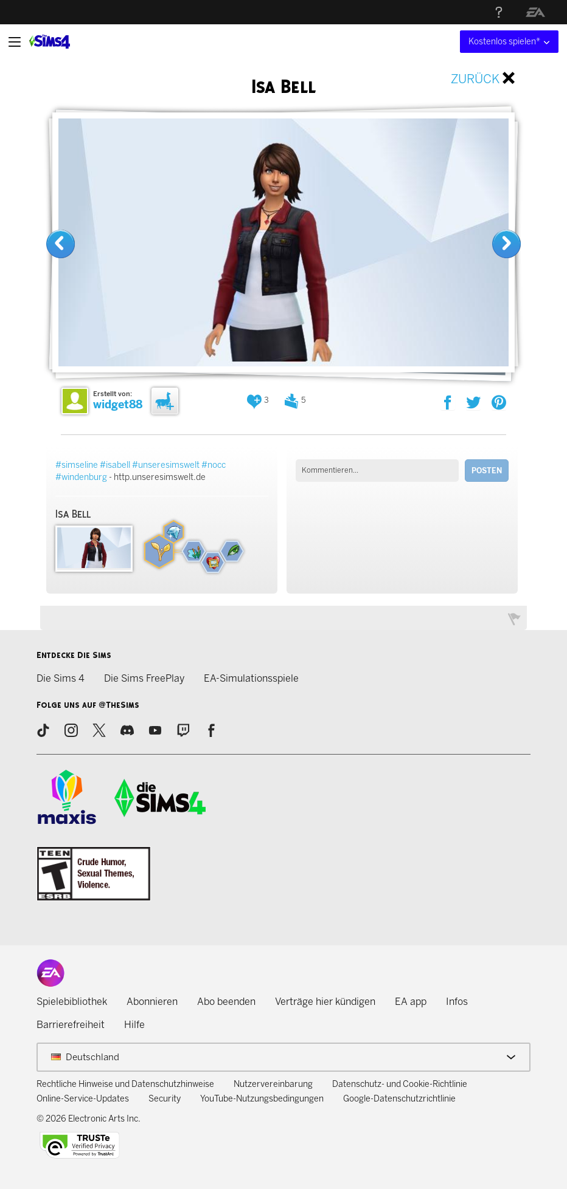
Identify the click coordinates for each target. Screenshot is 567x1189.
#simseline (76, 465)
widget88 (117, 404)
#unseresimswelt (166, 465)
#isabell (115, 465)
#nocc (213, 465)
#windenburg (81, 477)
